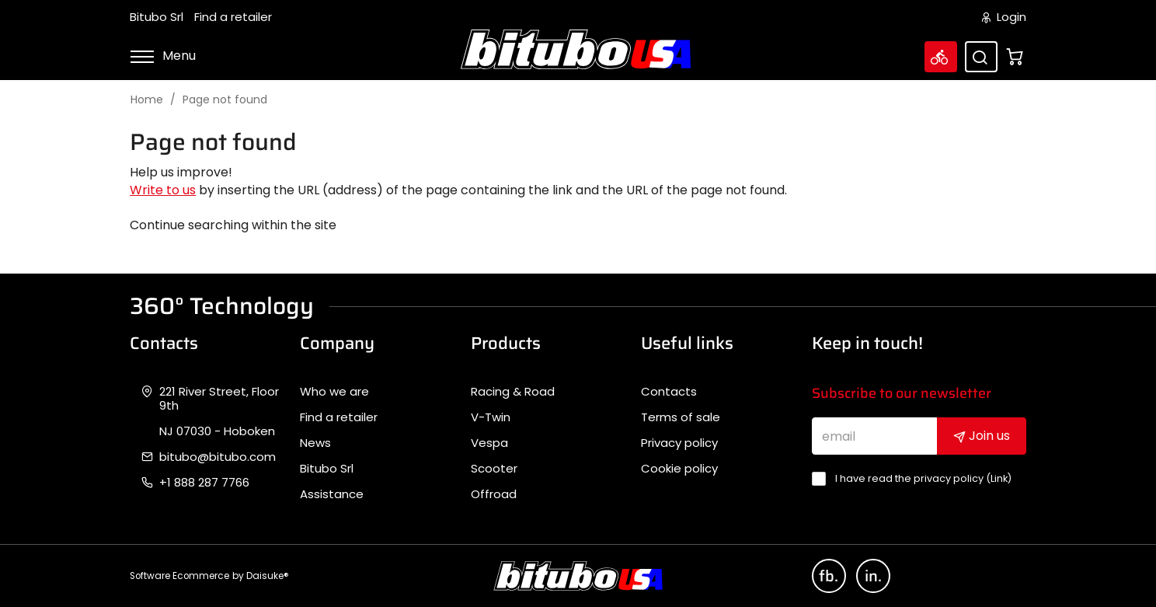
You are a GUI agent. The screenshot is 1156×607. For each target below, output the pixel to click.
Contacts (669, 392)
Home (147, 99)
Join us (981, 435)
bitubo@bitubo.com (217, 457)
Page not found (225, 99)
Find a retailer (233, 17)
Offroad (494, 494)
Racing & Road (513, 392)
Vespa (489, 443)
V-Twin (490, 417)
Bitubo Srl (156, 17)
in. (873, 575)
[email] (875, 436)
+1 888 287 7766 (204, 483)
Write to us (163, 190)
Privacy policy (679, 443)
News (315, 443)
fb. (828, 575)
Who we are (334, 392)
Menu (163, 55)
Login (1004, 17)
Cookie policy (679, 469)
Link (999, 478)
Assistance (332, 494)
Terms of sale (680, 417)
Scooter (494, 469)
